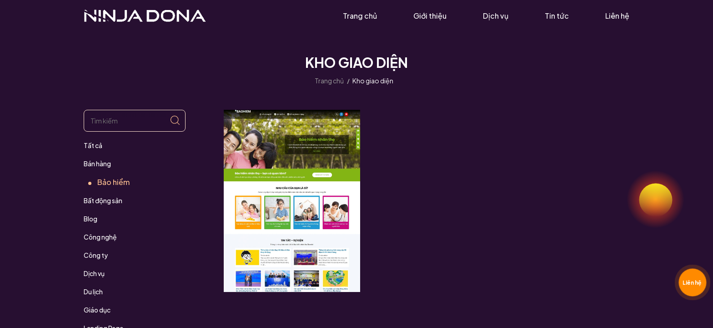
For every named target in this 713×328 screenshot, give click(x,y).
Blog (90, 219)
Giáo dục (97, 310)
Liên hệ (617, 15)
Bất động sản (103, 200)
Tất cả (93, 145)
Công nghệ (100, 237)
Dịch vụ (495, 15)
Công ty (96, 255)
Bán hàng (97, 163)
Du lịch (93, 291)
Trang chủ (360, 15)
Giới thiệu (430, 15)
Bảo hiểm (113, 182)
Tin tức (557, 15)
